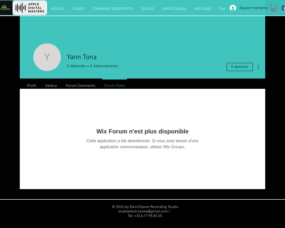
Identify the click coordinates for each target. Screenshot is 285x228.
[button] (273, 8)
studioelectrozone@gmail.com (143, 211)
